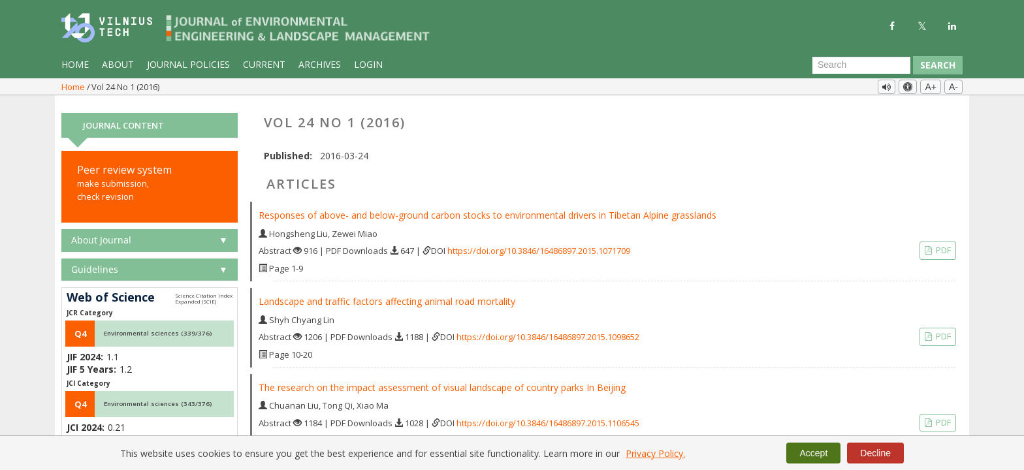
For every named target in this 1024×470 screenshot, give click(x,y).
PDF (942, 245)
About (118, 64)
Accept (813, 453)
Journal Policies (188, 64)
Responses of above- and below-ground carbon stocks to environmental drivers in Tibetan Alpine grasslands (487, 210)
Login (368, 64)
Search (937, 65)
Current (264, 64)
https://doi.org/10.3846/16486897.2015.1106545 (547, 418)
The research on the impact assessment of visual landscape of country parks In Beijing (442, 382)
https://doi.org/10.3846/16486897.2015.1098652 (547, 331)
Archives (319, 64)
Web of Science (111, 292)
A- (953, 87)
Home (75, 64)
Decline (875, 453)
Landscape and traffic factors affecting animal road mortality (387, 296)
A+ (930, 87)
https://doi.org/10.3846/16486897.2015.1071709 (538, 245)
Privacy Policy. (655, 453)
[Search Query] (861, 65)
